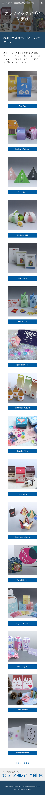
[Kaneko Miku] (22, 451)
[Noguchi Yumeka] (22, 623)
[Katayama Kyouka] (22, 408)
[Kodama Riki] (22, 235)
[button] (3, 3)
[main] (22, 16)
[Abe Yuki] (22, 106)
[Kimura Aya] (22, 494)
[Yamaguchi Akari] (22, 753)
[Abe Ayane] (22, 278)
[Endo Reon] (22, 192)
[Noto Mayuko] (22, 667)
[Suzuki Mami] (22, 580)
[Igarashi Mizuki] (22, 365)
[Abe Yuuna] (22, 322)
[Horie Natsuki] (22, 710)
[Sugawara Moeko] (22, 537)
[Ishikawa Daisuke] (22, 149)
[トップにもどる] (22, 763)
